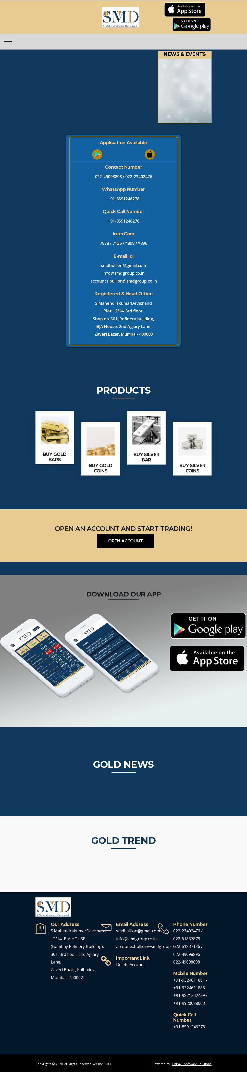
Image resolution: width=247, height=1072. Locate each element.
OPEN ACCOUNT (125, 541)
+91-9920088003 (189, 1003)
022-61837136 (186, 946)
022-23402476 (138, 176)
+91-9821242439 (189, 995)
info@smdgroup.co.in (124, 273)
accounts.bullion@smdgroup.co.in (123, 281)
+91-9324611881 (189, 980)
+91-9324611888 (189, 988)
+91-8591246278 (123, 199)
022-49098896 (186, 954)
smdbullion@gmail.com (123, 265)
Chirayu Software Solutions (192, 1064)
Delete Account (130, 964)
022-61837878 (186, 939)
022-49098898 (108, 176)
